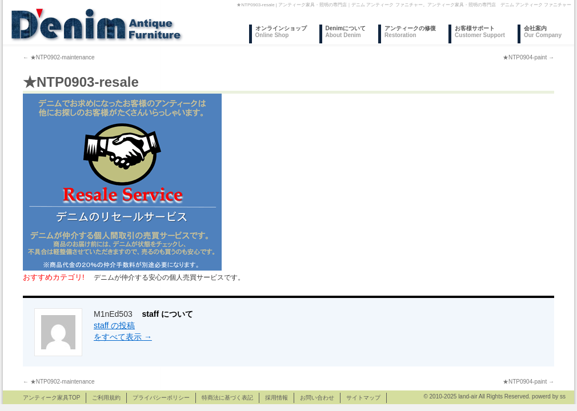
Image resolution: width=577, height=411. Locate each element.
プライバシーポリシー (161, 397)
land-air (467, 396)
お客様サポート (480, 31)
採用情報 (276, 397)
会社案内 (543, 31)
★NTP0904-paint (528, 57)
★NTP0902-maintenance (59, 57)
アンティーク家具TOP (51, 397)
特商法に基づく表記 (227, 397)
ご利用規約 (106, 397)
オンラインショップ (281, 31)
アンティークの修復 (410, 31)
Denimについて (346, 31)
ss (563, 396)
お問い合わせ (317, 397)
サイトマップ (363, 397)
